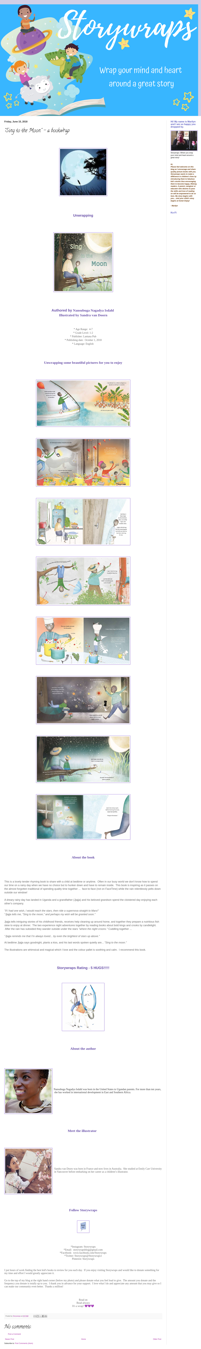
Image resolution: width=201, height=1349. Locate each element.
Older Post (157, 1339)
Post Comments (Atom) (24, 1343)
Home (83, 1339)
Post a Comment (14, 1334)
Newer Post (9, 1339)
